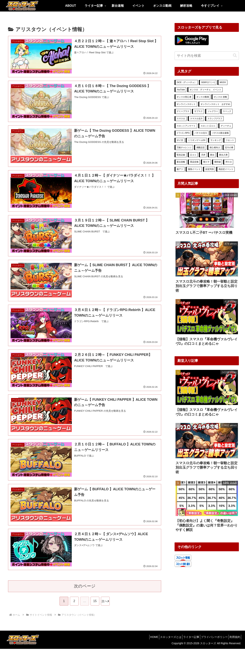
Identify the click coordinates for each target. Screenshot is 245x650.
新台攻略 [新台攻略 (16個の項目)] (181, 162)
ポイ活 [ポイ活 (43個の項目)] (180, 140)
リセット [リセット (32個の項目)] (230, 140)
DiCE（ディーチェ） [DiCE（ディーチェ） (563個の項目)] (186, 82)
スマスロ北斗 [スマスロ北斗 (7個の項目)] (196, 118)
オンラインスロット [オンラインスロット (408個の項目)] (186, 104)
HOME (144, 637)
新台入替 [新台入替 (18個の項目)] (223, 155)
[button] (234, 55)
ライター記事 (185, 637)
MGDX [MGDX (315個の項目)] (223, 82)
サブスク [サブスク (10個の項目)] (198, 111)
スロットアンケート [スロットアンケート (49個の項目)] (186, 126)
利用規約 (233, 637)
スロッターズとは (162, 637)
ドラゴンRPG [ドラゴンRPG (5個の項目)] (183, 133)
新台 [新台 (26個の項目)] (212, 155)
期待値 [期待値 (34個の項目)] (217, 162)
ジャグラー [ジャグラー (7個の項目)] (212, 111)
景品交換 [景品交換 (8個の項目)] (194, 162)
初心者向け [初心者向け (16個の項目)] (215, 147)
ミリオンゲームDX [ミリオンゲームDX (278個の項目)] (197, 140)
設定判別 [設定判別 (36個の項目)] (209, 169)
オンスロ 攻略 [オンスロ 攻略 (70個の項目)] (220, 97)
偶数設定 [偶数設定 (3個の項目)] (200, 147)
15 (95, 602)
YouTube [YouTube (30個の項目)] (181, 89)
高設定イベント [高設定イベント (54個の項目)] (226, 169)
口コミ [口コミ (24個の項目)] (193, 155)
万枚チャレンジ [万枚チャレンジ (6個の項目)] (184, 147)
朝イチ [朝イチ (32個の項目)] (206, 162)
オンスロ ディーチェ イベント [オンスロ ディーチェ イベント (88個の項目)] (205, 89)
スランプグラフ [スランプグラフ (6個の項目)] (214, 118)
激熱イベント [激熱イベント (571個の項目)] (194, 169)
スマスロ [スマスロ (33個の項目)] (181, 118)
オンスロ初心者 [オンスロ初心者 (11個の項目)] (184, 97)
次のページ (85, 587)
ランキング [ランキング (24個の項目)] (215, 140)
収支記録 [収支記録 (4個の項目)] (181, 155)
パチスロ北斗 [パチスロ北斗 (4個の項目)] (200, 133)
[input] (207, 55)
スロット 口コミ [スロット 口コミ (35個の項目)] (208, 126)
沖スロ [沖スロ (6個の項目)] (228, 162)
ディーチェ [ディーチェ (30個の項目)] (226, 126)
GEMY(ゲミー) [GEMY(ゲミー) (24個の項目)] (208, 82)
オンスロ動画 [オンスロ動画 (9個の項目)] (202, 97)
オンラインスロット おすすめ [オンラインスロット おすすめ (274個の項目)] (215, 104)
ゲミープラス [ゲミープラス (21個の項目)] (183, 111)
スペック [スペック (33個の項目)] (227, 111)
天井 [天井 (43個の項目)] (203, 155)
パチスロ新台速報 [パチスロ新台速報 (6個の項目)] (220, 133)
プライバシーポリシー (211, 637)
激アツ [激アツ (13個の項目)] (180, 169)
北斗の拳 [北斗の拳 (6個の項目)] (229, 147)
